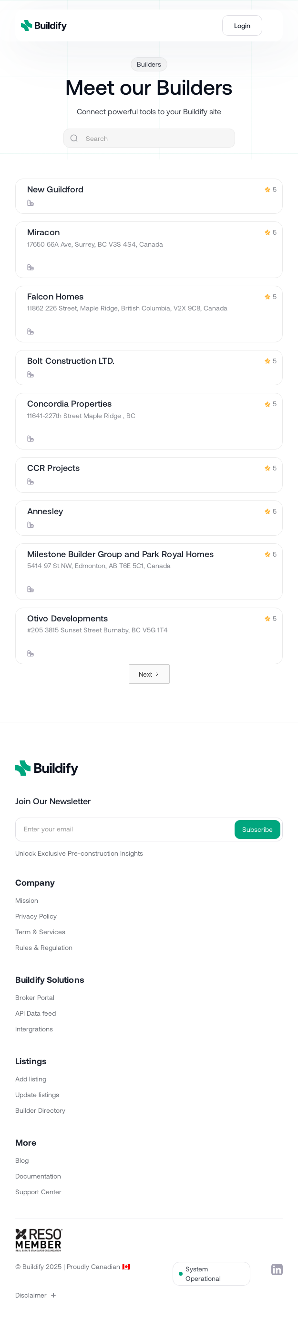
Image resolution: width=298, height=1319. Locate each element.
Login (242, 25)
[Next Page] (149, 674)
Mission (26, 900)
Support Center (38, 1192)
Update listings (37, 1094)
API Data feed (35, 1013)
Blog (22, 1160)
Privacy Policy (36, 916)
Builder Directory (40, 1110)
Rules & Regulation (43, 947)
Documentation (38, 1176)
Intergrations (34, 1029)
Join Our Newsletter (53, 801)
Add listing (30, 1079)
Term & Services (40, 932)
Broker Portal (34, 997)
